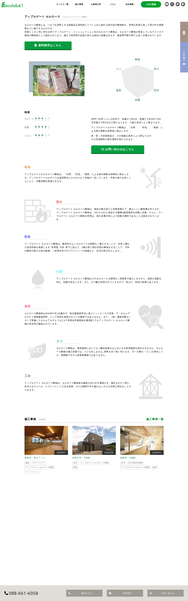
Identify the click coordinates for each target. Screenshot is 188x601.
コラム (113, 4)
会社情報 (130, 4)
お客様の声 (96, 4)
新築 (75, 467)
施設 (27, 463)
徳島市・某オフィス (34, 457)
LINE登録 (151, 4)
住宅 (75, 463)
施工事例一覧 (155, 419)
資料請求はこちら (48, 45)
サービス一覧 (62, 4)
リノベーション (32, 472)
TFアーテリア (39, 463)
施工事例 (79, 4)
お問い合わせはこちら (117, 149)
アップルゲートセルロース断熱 (39, 467)
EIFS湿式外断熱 (135, 463)
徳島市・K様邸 (128, 457)
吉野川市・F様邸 (81, 457)
